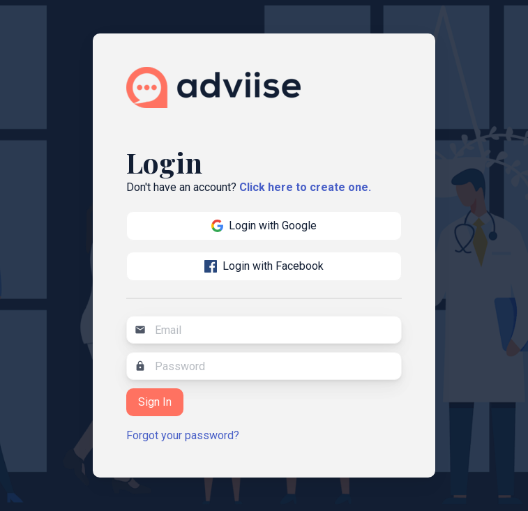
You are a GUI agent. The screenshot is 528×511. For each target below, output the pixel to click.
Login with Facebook (264, 266)
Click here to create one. (305, 187)
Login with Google (264, 225)
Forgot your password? (182, 435)
